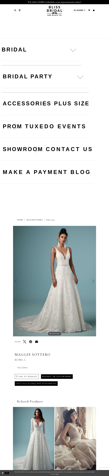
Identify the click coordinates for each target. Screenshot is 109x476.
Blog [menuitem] (81, 172)
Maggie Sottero (34, 220)
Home (20, 220)
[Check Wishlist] (89, 10)
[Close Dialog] (2, 473)
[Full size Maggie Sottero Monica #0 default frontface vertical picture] (54, 281)
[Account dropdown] (80, 10)
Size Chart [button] (22, 367)
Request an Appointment (57, 377)
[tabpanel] (54, 281)
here (57, 474)
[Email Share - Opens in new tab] (36, 341)
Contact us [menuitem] (69, 149)
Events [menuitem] (72, 126)
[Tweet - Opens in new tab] (24, 341)
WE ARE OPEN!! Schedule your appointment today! (54, 2)
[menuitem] (80, 10)
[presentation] (33, 440)
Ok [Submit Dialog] (7, 473)
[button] (15, 10)
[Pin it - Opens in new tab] (30, 341)
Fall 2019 (50, 220)
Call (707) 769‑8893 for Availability (36, 383)
